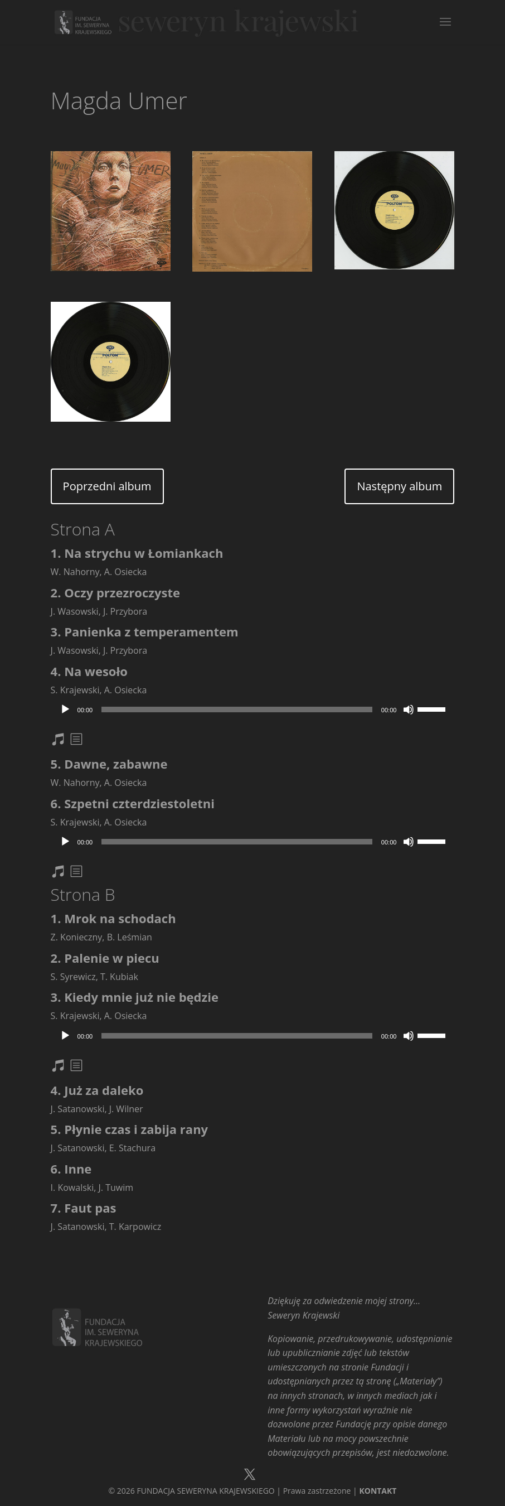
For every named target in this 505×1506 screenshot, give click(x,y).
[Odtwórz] (65, 709)
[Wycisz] (408, 709)
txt (77, 741)
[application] (253, 709)
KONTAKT (377, 1490)
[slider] (236, 709)
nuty (65, 741)
